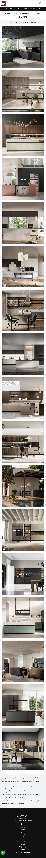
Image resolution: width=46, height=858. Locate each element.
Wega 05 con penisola (22, 531)
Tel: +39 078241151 (23, 818)
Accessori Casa (23, 844)
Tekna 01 (23, 224)
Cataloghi (23, 849)
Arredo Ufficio (23, 846)
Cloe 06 (23, 92)
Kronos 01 (23, 355)
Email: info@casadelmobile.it (23, 820)
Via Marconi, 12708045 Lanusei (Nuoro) (23, 816)
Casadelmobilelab (23, 831)
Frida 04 (23, 750)
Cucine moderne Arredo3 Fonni (32, 8)
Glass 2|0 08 (22, 48)
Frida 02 (23, 574)
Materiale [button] (18, 22)
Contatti (23, 836)
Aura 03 (23, 487)
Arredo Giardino (23, 848)
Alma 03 (23, 443)
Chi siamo (23, 829)
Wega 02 (23, 311)
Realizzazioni (23, 832)
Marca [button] (11, 22)
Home (6, 8)
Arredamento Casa (23, 843)
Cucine (11, 8)
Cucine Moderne (18, 8)
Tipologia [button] (25, 22)
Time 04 (23, 618)
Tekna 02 (23, 399)
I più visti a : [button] (32, 22)
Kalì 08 (23, 662)
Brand (23, 834)
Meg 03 (23, 267)
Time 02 (23, 706)
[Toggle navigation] (43, 3)
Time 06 (23, 180)
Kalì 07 (23, 136)
